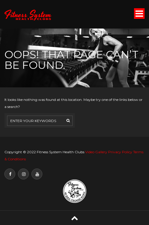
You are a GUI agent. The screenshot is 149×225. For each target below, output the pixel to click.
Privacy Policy (120, 152)
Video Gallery (96, 152)
